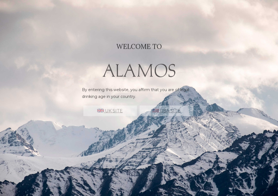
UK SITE (110, 113)
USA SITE (166, 113)
